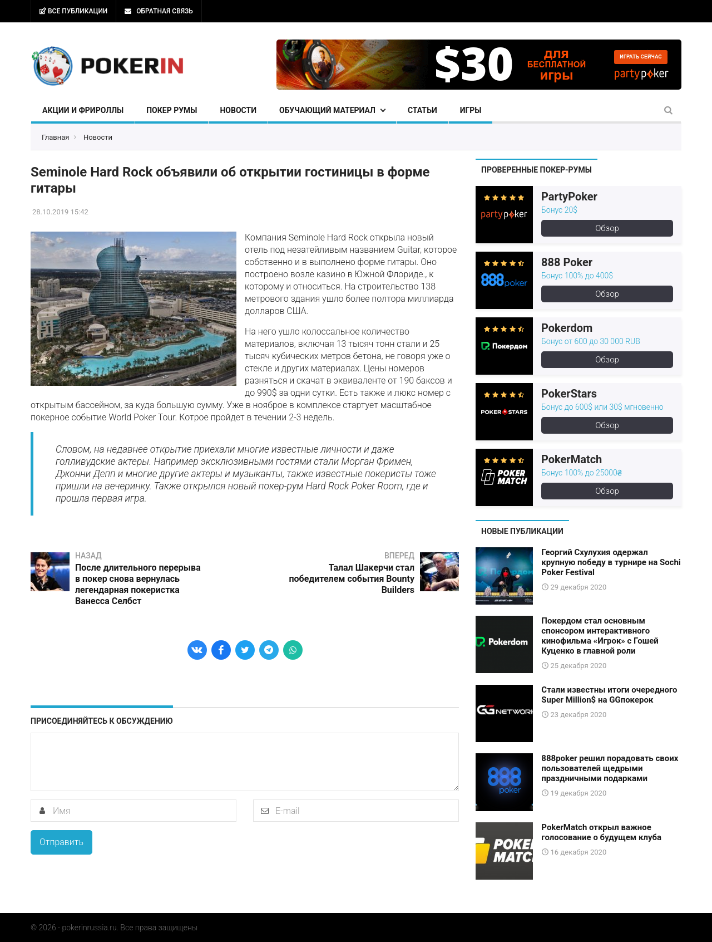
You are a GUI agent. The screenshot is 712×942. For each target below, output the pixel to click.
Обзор (607, 228)
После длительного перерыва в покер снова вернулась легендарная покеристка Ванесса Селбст (138, 584)
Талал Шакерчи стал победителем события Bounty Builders (351, 578)
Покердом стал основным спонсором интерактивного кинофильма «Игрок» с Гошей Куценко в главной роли (599, 636)
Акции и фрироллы (82, 110)
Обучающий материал (327, 110)
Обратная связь (158, 11)
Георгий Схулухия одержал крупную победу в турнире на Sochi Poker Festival (610, 562)
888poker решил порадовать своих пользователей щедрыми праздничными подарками (609, 768)
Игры (471, 110)
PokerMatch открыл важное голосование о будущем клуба (601, 832)
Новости (238, 110)
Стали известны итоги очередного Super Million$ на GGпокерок (609, 695)
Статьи (422, 110)
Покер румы (171, 110)
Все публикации (73, 11)
